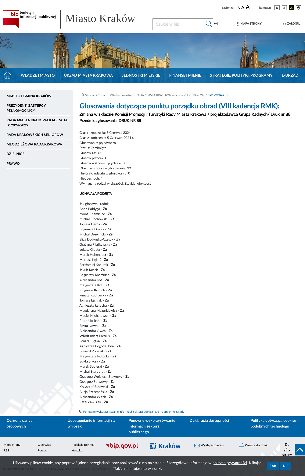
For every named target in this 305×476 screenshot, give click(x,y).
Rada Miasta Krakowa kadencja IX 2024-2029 (37, 123)
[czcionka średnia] (243, 8)
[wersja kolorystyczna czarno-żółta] (291, 8)
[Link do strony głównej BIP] (75, 19)
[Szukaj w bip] (209, 24)
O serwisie (44, 444)
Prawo (13, 163)
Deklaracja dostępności (209, 421)
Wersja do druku (254, 445)
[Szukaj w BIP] (178, 24)
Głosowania (216, 95)
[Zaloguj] (291, 24)
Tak (273, 466)
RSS (6, 450)
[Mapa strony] (249, 24)
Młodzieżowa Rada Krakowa (34, 144)
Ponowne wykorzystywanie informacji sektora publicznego (152, 426)
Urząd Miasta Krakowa (88, 75)
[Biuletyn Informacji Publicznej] (124, 448)
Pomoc (42, 450)
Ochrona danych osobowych (21, 423)
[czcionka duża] (251, 7)
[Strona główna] (9, 75)
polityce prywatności (229, 463)
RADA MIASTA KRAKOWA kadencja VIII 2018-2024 (170, 95)
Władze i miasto (38, 75)
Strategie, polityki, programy (241, 75)
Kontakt (77, 450)
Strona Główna (95, 95)
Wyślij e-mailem (209, 445)
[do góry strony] (292, 449)
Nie (285, 466)
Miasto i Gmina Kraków (29, 96)
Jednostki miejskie (141, 75)
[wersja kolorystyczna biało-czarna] (284, 8)
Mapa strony (12, 444)
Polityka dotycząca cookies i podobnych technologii (274, 423)
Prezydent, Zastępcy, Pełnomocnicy (26, 108)
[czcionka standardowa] (238, 7)
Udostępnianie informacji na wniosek (91, 423)
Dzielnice (15, 154)
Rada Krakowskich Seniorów (35, 135)
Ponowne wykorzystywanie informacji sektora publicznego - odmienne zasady (133, 411)
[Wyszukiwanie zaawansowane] (216, 24)
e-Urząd (290, 75)
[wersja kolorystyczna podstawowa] (277, 8)
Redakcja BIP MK (83, 444)
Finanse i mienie (185, 75)
